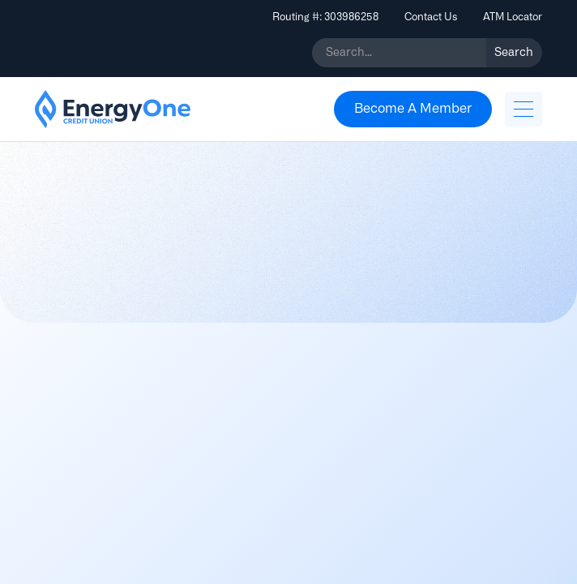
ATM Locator (512, 17)
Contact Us (430, 17)
